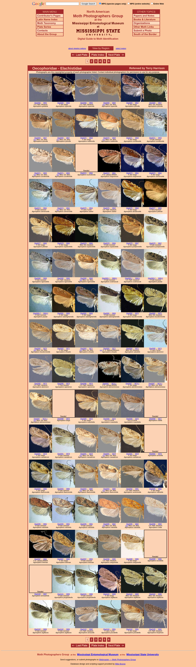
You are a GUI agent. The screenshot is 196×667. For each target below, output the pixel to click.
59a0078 (60, 243)
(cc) (103, 104)
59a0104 (106, 629)
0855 (45, 103)
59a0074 (152, 173)
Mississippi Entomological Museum (97, 654)
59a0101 (60, 594)
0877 (160, 419)
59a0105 (152, 629)
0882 (160, 489)
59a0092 (152, 454)
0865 (160, 208)
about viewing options (77, 48)
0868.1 (114, 278)
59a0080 (37, 278)
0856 (68, 103)
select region (121, 48)
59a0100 (37, 594)
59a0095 (152, 489)
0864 (137, 208)
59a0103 (83, 629)
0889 (114, 594)
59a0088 (60, 419)
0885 (114, 559)
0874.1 (113, 383)
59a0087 (106, 383)
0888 (68, 594)
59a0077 (152, 208)
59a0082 (129, 313)
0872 (137, 348)
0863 (91, 208)
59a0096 (152, 524)
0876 (91, 419)
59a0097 (37, 559)
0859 (137, 138)
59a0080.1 (105, 278)
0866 (68, 243)
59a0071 (129, 138)
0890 (91, 629)
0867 (137, 243)
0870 (137, 313)
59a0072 (83, 173)
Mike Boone (120, 664)
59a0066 (37, 103)
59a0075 (83, 208)
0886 (160, 559)
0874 (68, 383)
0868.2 (160, 278)
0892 (160, 629)
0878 (45, 454)
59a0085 (152, 348)
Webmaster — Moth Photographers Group (117, 659)
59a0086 (60, 383)
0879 (160, 454)
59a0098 (106, 559)
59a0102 (106, 594)
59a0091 (37, 454)
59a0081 (60, 313)
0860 (91, 173)
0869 (68, 313)
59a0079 (129, 243)
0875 (68, 419)
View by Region (100, 48)
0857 (137, 103)
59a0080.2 (151, 278)
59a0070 (83, 138)
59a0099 (152, 559)
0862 (160, 173)
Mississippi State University (142, 654)
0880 (45, 489)
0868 (45, 278)
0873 (160, 348)
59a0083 (60, 348)
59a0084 (129, 348)
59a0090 (152, 419)
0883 (160, 524)
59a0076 (129, 208)
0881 (137, 489)
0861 (114, 173)
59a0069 (129, 103)
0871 (68, 348)
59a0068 (60, 103)
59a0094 (129, 489)
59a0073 (106, 173)
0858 (91, 138)
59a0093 (37, 489)
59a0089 (83, 419)
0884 (45, 559)
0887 (45, 594)
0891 (114, 629)
